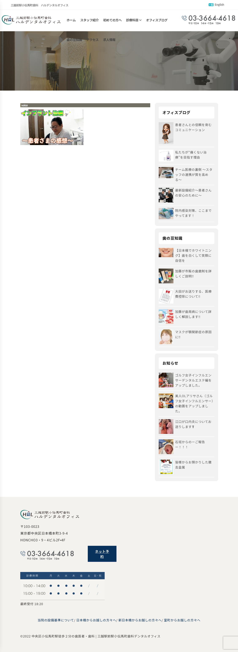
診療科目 (132, 20)
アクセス (93, 41)
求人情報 (109, 41)
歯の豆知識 (74, 41)
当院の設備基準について (56, 620)
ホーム (71, 20)
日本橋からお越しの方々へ (96, 620)
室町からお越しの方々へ (182, 620)
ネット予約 (102, 554)
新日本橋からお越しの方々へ (140, 620)
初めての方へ (112, 20)
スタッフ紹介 (89, 20)
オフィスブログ (157, 20)
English (216, 4)
